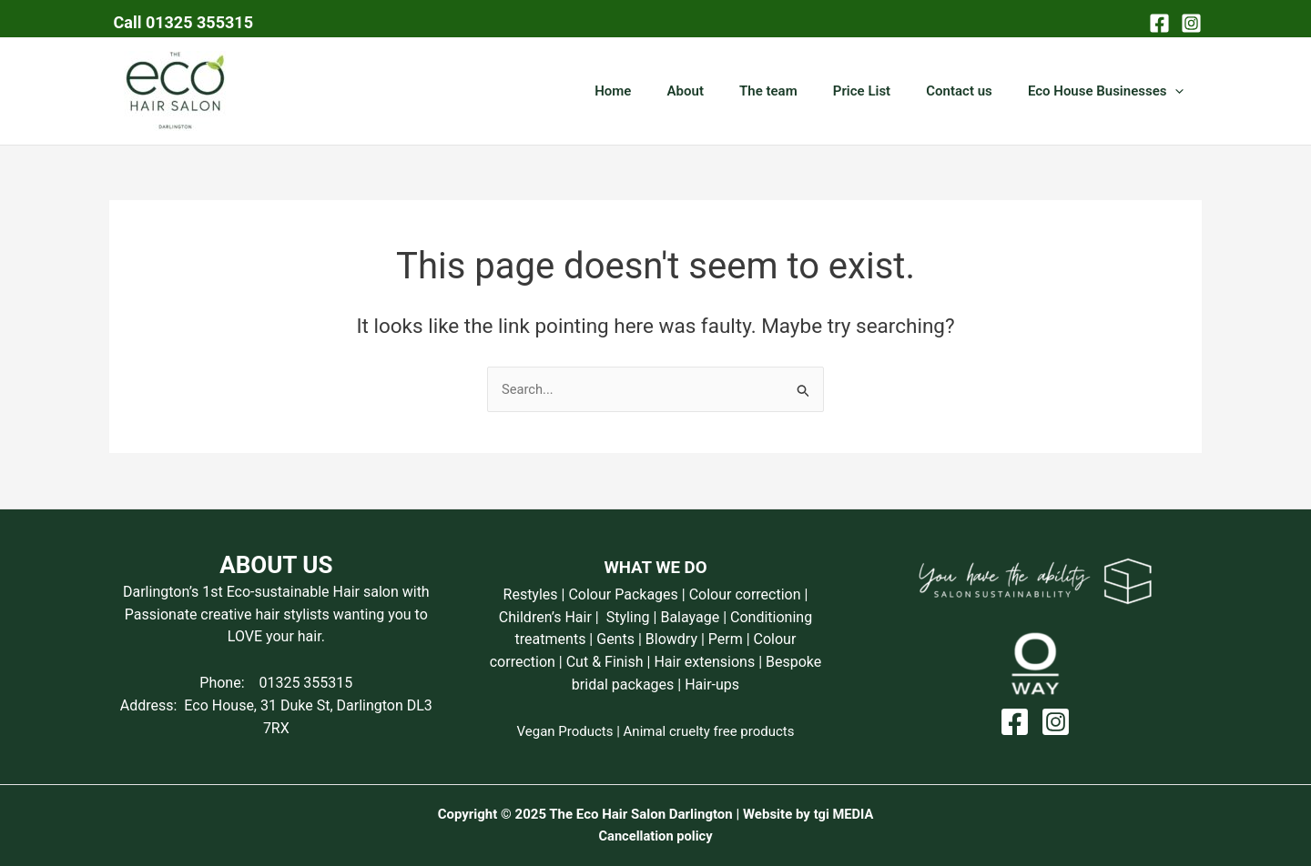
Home (659, 91)
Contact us (971, 91)
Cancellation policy (655, 836)
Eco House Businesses (1110, 91)
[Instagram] (1191, 23)
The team (797, 91)
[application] (1179, 91)
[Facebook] (1159, 23)
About (723, 91)
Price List (882, 91)
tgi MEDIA (843, 814)
